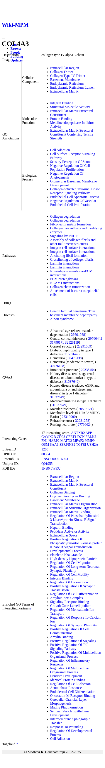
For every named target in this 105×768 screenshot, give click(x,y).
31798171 (57, 342)
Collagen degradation (65, 216)
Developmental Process (66, 551)
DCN (81, 437)
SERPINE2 (67, 444)
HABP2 (53, 440)
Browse (15, 48)
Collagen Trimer (61, 72)
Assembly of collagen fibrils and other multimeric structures (73, 242)
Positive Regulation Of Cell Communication (69, 631)
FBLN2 (91, 437)
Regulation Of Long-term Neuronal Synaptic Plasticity (75, 568)
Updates (16, 60)
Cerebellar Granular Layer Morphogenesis (68, 701)
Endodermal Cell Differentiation (72, 692)
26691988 (78, 334)
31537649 (71, 354)
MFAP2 (78, 440)
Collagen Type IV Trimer (67, 76)
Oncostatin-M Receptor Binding (72, 695)
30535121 (85, 409)
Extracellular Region (64, 68)
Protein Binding (61, 119)
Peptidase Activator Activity (69, 531)
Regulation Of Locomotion (69, 582)
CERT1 (71, 437)
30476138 (75, 358)
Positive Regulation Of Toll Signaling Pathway (69, 646)
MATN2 (66, 440)
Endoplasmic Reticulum (67, 83)
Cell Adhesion (60, 150)
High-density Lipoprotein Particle (73, 559)
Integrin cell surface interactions (72, 248)
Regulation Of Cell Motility (69, 574)
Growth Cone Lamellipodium (70, 605)
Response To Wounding (66, 727)
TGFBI (81, 444)
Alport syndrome (62, 319)
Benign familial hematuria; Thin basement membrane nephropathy (73, 313)
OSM (45, 444)
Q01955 (47, 463)
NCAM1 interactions (65, 283)
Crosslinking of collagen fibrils (72, 259)
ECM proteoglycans (64, 279)
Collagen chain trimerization (70, 287)
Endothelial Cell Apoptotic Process (74, 197)
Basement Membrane (65, 79)
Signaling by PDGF (64, 236)
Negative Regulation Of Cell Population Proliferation (70, 167)
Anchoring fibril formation (69, 255)
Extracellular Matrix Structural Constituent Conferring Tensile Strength (71, 134)
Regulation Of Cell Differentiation (74, 594)
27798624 (84, 424)
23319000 (69, 417)
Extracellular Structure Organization (75, 508)
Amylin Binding (61, 637)
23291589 (84, 346)
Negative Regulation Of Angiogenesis (66, 175)
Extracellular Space (63, 535)
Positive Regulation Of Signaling (73, 641)
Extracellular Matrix (64, 91)
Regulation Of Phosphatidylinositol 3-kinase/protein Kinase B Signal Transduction (75, 519)
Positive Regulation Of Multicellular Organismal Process (75, 654)
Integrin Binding (61, 103)
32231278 (82, 420)
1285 (44, 449)
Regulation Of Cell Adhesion (70, 684)
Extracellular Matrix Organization (73, 504)
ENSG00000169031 (55, 459)
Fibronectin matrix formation (70, 224)
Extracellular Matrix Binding (70, 512)
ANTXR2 (78, 433)
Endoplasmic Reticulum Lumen (72, 87)
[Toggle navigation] (3, 38)
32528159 (72, 342)
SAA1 (54, 444)
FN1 (44, 440)
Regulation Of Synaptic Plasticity (73, 625)
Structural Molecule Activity (70, 107)
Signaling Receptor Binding (69, 602)
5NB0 (45, 468)
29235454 (88, 370)
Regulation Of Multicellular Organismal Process (69, 670)
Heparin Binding (61, 527)
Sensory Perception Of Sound (70, 162)
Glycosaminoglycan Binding (70, 496)
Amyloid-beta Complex (66, 598)
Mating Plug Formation (66, 707)
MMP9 (90, 440)
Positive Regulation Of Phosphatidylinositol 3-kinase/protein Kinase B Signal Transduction (76, 543)
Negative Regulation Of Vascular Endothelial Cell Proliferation (73, 203)
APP (89, 433)
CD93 (61, 437)
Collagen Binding (62, 492)
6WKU (56, 468)
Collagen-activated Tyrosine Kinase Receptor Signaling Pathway (75, 191)
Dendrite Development (66, 676)
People (15, 52)
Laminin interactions (64, 263)
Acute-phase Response (66, 688)
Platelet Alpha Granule (66, 555)
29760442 (95, 338)
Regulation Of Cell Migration (70, 562)
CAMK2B (48, 437)
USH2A (92, 444)
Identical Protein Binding (67, 680)
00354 (45, 454)
